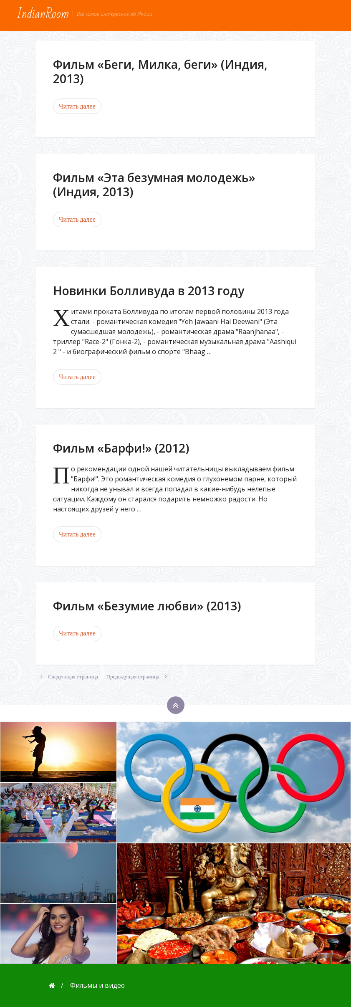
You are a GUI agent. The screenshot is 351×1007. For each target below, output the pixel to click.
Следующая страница (67, 677)
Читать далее (77, 106)
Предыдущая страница (138, 677)
